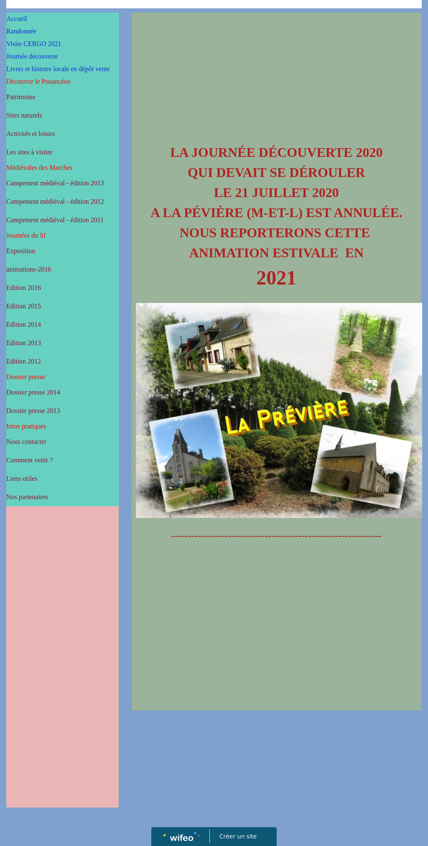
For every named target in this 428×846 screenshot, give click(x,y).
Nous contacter (26, 441)
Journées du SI (26, 235)
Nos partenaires (27, 496)
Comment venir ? (29, 460)
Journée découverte (32, 56)
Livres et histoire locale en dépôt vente (58, 68)
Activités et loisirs (30, 133)
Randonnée (21, 31)
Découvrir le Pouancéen (38, 81)
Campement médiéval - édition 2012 (55, 201)
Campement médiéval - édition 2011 (55, 219)
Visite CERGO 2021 (33, 43)
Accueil (16, 18)
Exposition (20, 250)
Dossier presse (25, 376)
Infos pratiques (26, 426)
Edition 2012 (23, 361)
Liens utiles (21, 478)
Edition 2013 (23, 342)
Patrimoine (21, 96)
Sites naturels (24, 115)
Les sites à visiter (29, 152)
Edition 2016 (23, 287)
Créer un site (238, 836)
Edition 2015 (23, 306)
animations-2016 (28, 269)
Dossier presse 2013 (33, 410)
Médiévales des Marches (39, 167)
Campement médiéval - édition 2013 (55, 183)
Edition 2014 (23, 324)
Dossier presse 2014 (33, 392)
